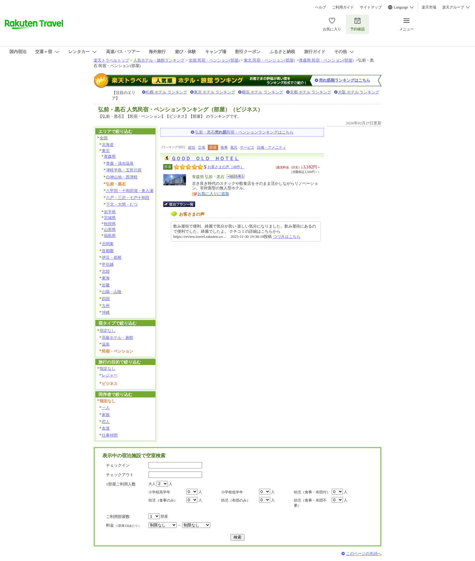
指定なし (107, 330)
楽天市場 (429, 7)
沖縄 (106, 312)
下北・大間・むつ (122, 204)
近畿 (106, 285)
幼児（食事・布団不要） (310, 503)
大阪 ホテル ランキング (358, 92)
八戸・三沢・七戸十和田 (127, 197)
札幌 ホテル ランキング (166, 92)
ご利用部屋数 (118, 516)
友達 (106, 428)
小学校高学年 (159, 492)
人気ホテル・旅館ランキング (158, 60)
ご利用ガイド (343, 7)
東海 (106, 278)
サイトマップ (371, 7)
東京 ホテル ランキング (214, 92)
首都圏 (108, 250)
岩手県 (110, 212)
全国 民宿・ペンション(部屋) (214, 60)
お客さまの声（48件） (226, 167)
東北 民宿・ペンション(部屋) (269, 60)
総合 (191, 147)
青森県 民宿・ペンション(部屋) (326, 60)
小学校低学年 (232, 492)
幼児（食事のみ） (163, 500)
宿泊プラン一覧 (182, 204)
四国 (106, 298)
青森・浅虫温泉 (120, 163)
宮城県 (110, 217)
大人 (152, 484)
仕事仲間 (110, 435)
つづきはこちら (287, 236)
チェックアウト (120, 474)
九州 (106, 305)
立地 (201, 147)
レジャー (110, 375)
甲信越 (108, 264)
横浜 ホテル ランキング (262, 92)
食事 (224, 147)
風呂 (234, 147)
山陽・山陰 (111, 291)
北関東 (108, 244)
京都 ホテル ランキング (310, 92)
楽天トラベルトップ (111, 60)
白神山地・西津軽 (122, 177)
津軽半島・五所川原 (123, 170)
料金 (123, 525)
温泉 (106, 344)
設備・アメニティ (271, 147)
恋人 (106, 421)
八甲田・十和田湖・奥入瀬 (129, 190)
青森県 (110, 156)
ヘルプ (320, 7)
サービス (247, 147)
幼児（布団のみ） (235, 500)
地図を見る (236, 176)
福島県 (110, 235)
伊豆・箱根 (111, 257)
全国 (104, 138)
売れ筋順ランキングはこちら (344, 80)
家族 (106, 414)
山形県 (110, 229)
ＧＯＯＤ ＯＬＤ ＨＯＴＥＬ (205, 158)
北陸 (106, 271)
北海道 (108, 144)
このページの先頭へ (363, 553)
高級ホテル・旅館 (117, 337)
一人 (106, 407)
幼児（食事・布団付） (312, 492)
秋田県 (110, 223)
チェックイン (118, 465)
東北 (106, 150)
